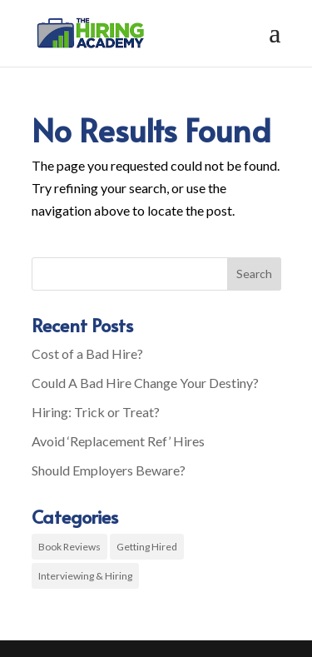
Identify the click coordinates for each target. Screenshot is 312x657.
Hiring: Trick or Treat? (96, 412)
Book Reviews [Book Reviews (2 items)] (69, 546)
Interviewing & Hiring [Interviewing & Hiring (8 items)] (85, 576)
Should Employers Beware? (109, 470)
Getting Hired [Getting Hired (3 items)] (146, 546)
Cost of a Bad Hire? (87, 353)
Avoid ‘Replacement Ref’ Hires (118, 441)
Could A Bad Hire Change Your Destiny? (145, 383)
